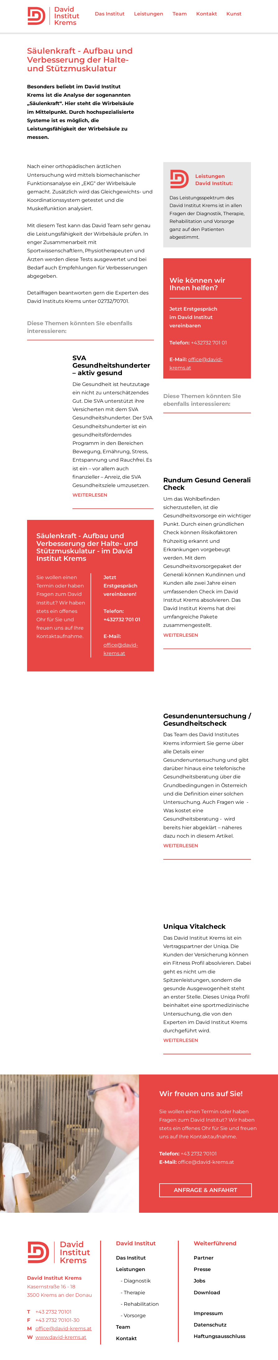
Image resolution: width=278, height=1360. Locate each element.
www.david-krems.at (60, 1337)
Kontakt (126, 1338)
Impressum (208, 1313)
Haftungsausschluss (219, 1336)
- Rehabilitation (140, 1304)
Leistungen (130, 1269)
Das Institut (131, 1258)
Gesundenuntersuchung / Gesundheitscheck (207, 719)
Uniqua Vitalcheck (194, 926)
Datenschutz (210, 1325)
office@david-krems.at (63, 1328)
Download (207, 1293)
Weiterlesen (89, 495)
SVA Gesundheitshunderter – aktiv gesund (111, 365)
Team (123, 1327)
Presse (202, 1269)
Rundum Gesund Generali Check (207, 483)
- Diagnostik (136, 1281)
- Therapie (133, 1293)
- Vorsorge (133, 1315)
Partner (204, 1258)
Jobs (199, 1281)
